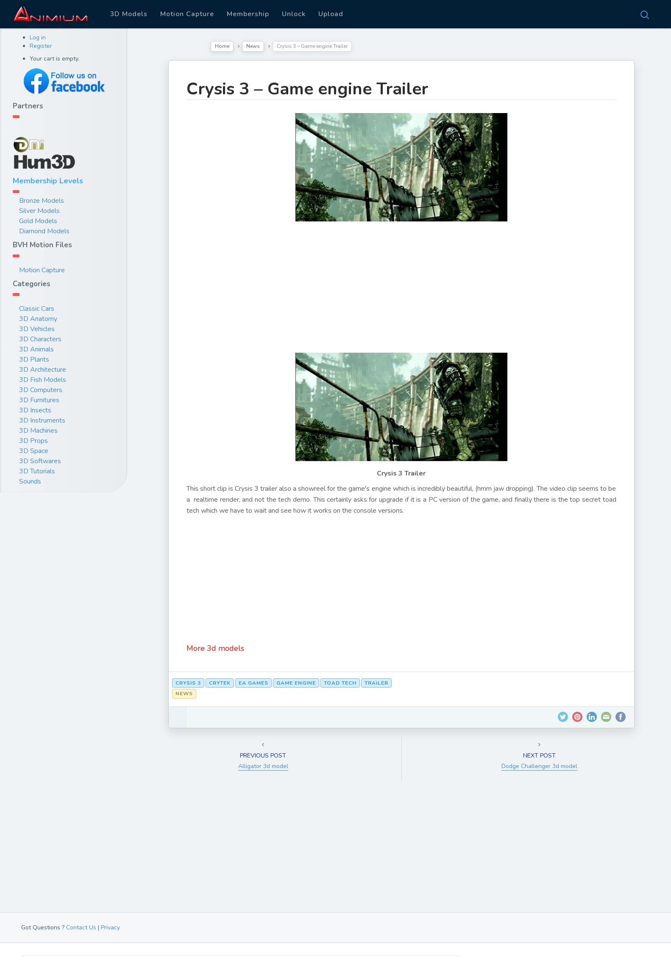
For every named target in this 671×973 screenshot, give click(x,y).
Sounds (30, 481)
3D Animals (36, 349)
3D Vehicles (37, 329)
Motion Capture (187, 14)
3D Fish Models (42, 379)
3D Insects (35, 410)
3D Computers (40, 390)
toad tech (340, 683)
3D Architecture (42, 369)
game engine (296, 683)
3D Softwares (40, 461)
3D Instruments (42, 420)
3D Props (33, 440)
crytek (220, 683)
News (253, 46)
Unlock (294, 14)
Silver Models (39, 211)
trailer (376, 683)
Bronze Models (41, 200)
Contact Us (81, 927)
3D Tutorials (37, 471)
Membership (248, 14)
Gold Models (38, 221)
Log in (38, 37)
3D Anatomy (38, 318)
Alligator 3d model (263, 766)
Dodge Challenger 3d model (539, 766)
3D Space (33, 451)
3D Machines (38, 430)
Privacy (110, 927)
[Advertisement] (401, 293)
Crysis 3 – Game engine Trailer (307, 88)
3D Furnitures (39, 400)
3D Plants (34, 359)
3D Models (129, 14)
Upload (330, 14)
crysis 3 (188, 683)
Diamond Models (44, 231)
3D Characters (40, 339)
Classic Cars (36, 308)
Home (222, 46)
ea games (253, 683)
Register (41, 46)
